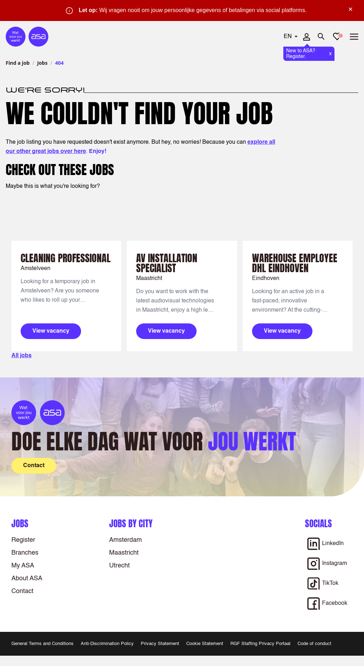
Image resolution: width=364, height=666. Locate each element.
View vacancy (50, 331)
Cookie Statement (204, 643)
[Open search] (321, 37)
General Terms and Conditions (42, 643)
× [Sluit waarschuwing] (350, 9)
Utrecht (119, 565)
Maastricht (124, 553)
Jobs (42, 62)
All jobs (21, 356)
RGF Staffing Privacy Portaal (260, 643)
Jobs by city (130, 523)
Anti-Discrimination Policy (107, 643)
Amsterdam (125, 540)
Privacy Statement (160, 643)
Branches (24, 553)
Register (23, 540)
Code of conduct (314, 643)
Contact (22, 591)
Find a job (18, 62)
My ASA (22, 565)
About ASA (26, 578)
